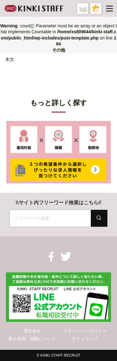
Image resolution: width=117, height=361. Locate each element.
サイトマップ (85, 338)
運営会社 (32, 330)
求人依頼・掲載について (32, 338)
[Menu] (111, 8)
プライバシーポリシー (85, 330)
